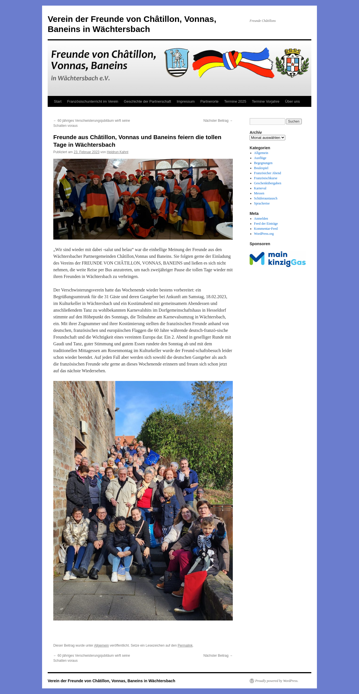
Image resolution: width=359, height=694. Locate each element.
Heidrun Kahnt (117, 152)
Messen (259, 193)
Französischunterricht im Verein (92, 101)
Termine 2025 (235, 101)
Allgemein (101, 645)
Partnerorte (209, 101)
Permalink (185, 645)
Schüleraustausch (265, 198)
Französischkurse (265, 178)
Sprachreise (262, 203)
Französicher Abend (267, 173)
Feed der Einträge (266, 224)
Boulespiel (261, 168)
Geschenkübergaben (267, 183)
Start (57, 101)
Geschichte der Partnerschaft (147, 101)
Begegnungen (263, 163)
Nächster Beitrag (218, 121)
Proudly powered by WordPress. (276, 681)
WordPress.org (264, 234)
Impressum (186, 101)
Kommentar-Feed (266, 229)
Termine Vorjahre (265, 101)
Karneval (260, 188)
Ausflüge (260, 158)
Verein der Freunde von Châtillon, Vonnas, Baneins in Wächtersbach (111, 681)
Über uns (292, 101)
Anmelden (261, 218)
